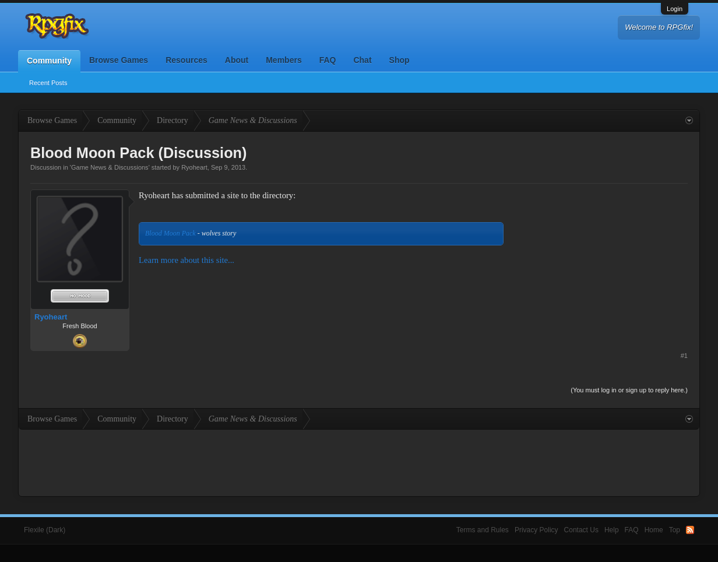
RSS (690, 530)
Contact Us (581, 530)
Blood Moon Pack (170, 233)
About (236, 60)
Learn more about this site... (186, 260)
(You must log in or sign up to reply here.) (629, 390)
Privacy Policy (536, 530)
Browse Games (118, 60)
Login (674, 8)
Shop (399, 60)
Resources (186, 60)
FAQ (327, 60)
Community (49, 60)
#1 (684, 355)
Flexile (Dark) (44, 530)
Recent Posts (48, 82)
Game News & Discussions (110, 167)
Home (654, 530)
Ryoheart (194, 167)
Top (674, 530)
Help (611, 530)
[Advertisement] (600, 262)
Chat (362, 60)
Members (283, 60)
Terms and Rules (482, 530)
